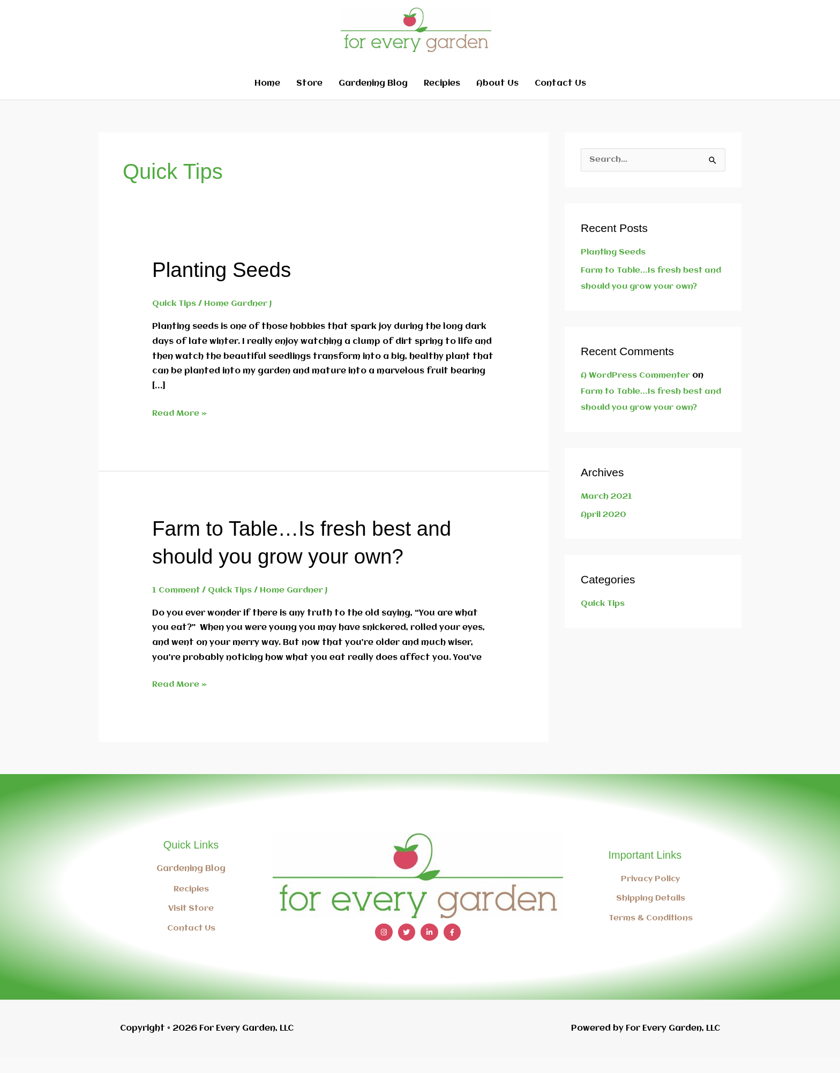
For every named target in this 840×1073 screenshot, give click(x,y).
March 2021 (607, 512)
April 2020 (605, 530)
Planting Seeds (224, 285)
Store (309, 99)
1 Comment (177, 605)
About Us (497, 99)
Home (267, 99)
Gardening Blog (373, 99)
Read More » (180, 427)
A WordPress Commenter (637, 391)
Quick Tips (175, 319)
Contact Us (560, 99)
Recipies (442, 99)
